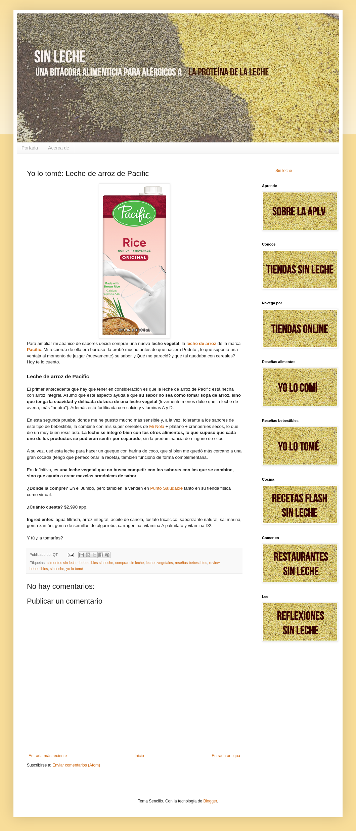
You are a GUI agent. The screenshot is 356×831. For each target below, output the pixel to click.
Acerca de (58, 147)
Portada (29, 147)
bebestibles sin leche (96, 563)
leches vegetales (159, 563)
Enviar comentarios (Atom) (76, 765)
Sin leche (283, 170)
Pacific (34, 349)
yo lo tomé (74, 569)
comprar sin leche (129, 563)
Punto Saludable (166, 488)
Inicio (139, 755)
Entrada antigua (226, 755)
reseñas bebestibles (191, 563)
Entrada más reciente (48, 755)
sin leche (57, 569)
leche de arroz (201, 343)
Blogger (210, 801)
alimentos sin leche (62, 563)
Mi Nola (156, 426)
